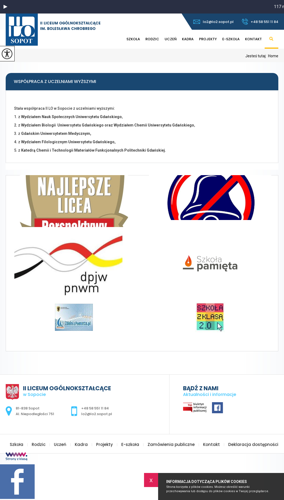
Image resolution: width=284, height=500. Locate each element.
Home (273, 56)
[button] (5, 7)
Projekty (208, 39)
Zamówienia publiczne (171, 444)
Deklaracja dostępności (253, 444)
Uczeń (171, 39)
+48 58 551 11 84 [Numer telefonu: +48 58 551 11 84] (95, 408)
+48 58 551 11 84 (260, 21)
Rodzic (152, 39)
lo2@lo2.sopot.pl (213, 21)
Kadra (188, 39)
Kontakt (253, 39)
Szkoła (133, 39)
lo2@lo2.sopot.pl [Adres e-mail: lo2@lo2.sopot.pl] (96, 413)
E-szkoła (231, 39)
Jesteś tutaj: (256, 56)
